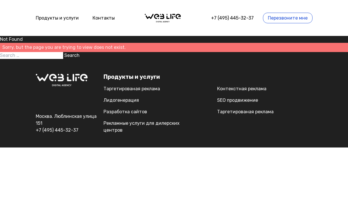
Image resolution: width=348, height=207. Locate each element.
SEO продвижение (237, 100)
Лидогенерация (121, 100)
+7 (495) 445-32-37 (232, 18)
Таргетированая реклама (132, 88)
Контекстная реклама (241, 88)
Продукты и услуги (57, 18)
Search (72, 55)
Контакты (104, 18)
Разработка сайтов (125, 111)
